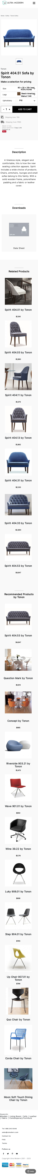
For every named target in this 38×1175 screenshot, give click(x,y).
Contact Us (6, 1136)
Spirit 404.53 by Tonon (18, 565)
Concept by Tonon (18, 720)
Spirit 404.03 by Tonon (18, 352)
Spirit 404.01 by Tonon (18, 309)
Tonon (3, 69)
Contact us (6, 129)
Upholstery (19, 100)
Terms (4, 1143)
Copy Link (18, 128)
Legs (20, 94)
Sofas (7, 15)
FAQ (3, 1139)
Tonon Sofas (14, 15)
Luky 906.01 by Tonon (18, 891)
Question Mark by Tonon (18, 678)
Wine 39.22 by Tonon (18, 848)
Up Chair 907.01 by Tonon (18, 978)
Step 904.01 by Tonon (18, 934)
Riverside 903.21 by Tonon (18, 765)
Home (2, 15)
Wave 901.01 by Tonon (18, 806)
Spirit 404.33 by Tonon (18, 523)
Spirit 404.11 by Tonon (18, 395)
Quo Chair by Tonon (18, 1019)
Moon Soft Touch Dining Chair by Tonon (18, 1099)
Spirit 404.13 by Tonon (18, 437)
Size (20, 89)
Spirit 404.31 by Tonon (18, 480)
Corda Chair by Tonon (18, 1058)
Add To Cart (25, 109)
